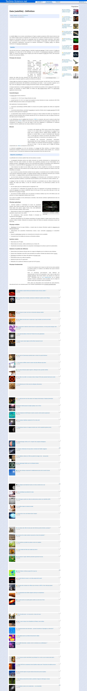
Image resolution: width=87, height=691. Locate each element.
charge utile (13, 95)
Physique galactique (15, 202)
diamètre (17, 190)
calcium (52, 115)
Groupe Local (37, 255)
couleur (18, 191)
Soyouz (27, 50)
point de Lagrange (40, 50)
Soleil (45, 53)
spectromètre (56, 88)
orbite (22, 53)
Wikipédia (15, 15)
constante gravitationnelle (50, 284)
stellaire (11, 168)
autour (48, 120)
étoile (23, 191)
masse (38, 218)
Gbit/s (20, 120)
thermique (50, 51)
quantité (56, 142)
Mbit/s (35, 119)
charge (37, 148)
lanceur (23, 50)
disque (36, 206)
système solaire (49, 42)
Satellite (12, 47)
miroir (13, 98)
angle (40, 72)
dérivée (18, 84)
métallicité (27, 211)
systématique (18, 234)
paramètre (27, 87)
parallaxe (47, 84)
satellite (24, 119)
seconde (29, 188)
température (49, 230)
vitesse (50, 87)
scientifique (18, 148)
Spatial (13, 3)
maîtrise (37, 132)
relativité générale (32, 275)
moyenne (25, 81)
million (56, 50)
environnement (44, 51)
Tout (29, 60)
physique (19, 43)
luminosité (14, 160)
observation (21, 163)
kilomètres (11, 51)
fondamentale (24, 43)
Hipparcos (38, 62)
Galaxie (38, 40)
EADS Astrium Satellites (50, 132)
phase (54, 131)
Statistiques (13, 227)
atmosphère (28, 164)
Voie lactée (44, 40)
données (50, 142)
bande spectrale (51, 110)
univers (55, 253)
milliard (19, 175)
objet (14, 81)
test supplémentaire (46, 277)
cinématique (34, 177)
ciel (10, 84)
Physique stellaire (14, 224)
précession (35, 71)
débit (52, 144)
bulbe (24, 207)
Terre (19, 51)
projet (29, 132)
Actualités (40, 1)
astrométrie (38, 63)
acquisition (31, 110)
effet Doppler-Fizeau (42, 88)
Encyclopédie (49, 1)
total (35, 135)
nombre (30, 173)
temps (28, 84)
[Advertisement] (34, 26)
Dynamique (13, 255)
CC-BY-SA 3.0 (25, 15)
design (12, 181)
